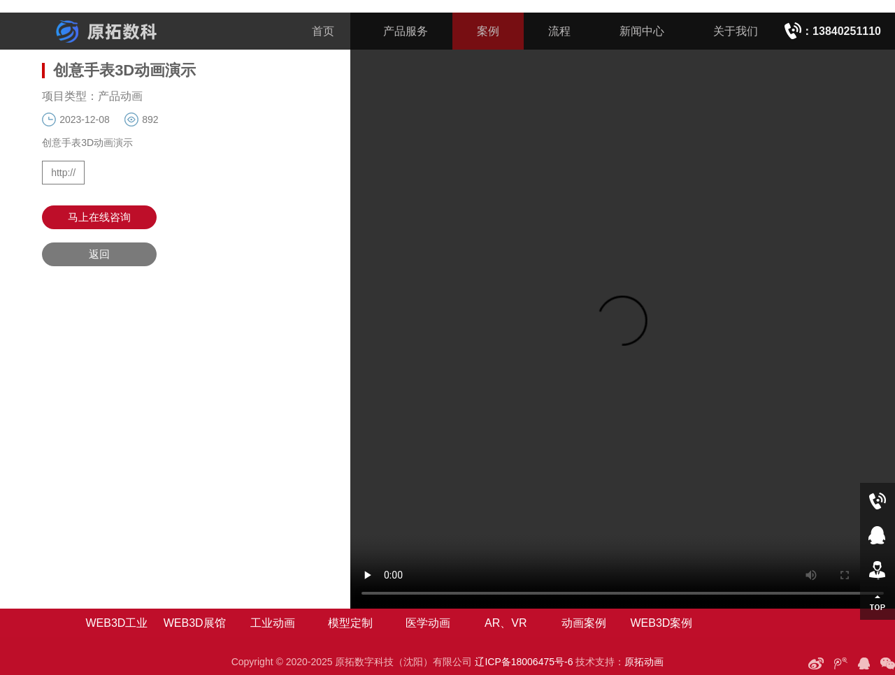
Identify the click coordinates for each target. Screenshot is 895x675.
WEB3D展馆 (195, 623)
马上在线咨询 (99, 217)
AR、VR (506, 623)
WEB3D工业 (116, 623)
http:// (63, 172)
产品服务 (405, 31)
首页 (323, 31)
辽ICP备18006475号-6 (524, 661)
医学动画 (428, 623)
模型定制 (350, 623)
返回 (99, 254)
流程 (559, 31)
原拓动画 (644, 661)
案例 (488, 31)
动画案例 (583, 623)
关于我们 (735, 31)
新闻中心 (642, 31)
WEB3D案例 (661, 623)
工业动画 (272, 623)
